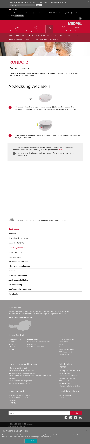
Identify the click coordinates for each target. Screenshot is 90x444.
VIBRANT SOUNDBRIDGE (35, 347)
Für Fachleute (19, 15)
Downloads (13, 294)
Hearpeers (12, 400)
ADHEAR (11, 349)
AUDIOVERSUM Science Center (19, 398)
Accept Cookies (31, 442)
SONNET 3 (12, 344)
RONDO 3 (12, 342)
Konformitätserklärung (66, 349)
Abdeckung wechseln (17, 247)
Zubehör (12, 271)
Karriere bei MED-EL (65, 395)
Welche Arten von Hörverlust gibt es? (21, 370)
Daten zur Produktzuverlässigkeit (70, 386)
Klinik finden (29, 13)
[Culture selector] (22, 5)
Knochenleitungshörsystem (46, 39)
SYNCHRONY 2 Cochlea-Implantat (38, 342)
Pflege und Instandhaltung (19, 266)
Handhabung (14, 229)
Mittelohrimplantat (68, 35)
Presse (22, 13)
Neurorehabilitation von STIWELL (20, 395)
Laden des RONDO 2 (16, 243)
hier (60, 150)
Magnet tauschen (15, 252)
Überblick (12, 233)
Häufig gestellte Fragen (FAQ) (20, 289)
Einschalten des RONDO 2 (18, 238)
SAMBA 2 (12, 347)
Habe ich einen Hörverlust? (18, 368)
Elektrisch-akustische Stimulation (42, 35)
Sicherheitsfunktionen (18, 275)
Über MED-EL (14, 13)
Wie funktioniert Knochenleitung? (20, 383)
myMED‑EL (67, 13)
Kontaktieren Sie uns (66, 398)
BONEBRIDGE (31, 344)
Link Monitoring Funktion (18, 261)
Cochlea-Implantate (17, 35)
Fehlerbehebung (15, 285)
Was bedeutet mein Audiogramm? (20, 381)
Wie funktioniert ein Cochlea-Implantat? (22, 373)
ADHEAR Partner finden (55, 13)
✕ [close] (88, 2)
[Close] (87, 431)
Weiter (39, 5)
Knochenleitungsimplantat (20, 39)
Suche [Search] (76, 413)
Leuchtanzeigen (15, 257)
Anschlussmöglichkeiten (18, 280)
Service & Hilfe (63, 342)
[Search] (80, 18)
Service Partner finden (41, 13)
